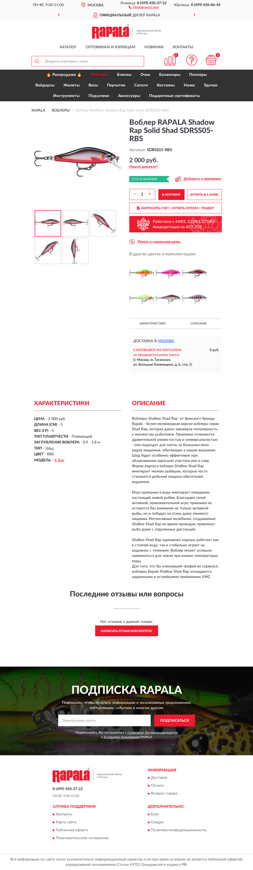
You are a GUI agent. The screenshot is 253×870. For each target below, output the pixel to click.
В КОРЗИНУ (171, 194)
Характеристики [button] (152, 323)
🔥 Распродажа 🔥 (64, 75)
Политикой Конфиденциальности (152, 732)
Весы (93, 85)
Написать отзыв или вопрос (127, 631)
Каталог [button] (68, 47)
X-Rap (59, 460)
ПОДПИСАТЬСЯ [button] (174, 721)
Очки (145, 75)
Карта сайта (66, 822)
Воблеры (99, 75)
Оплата (157, 786)
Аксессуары (129, 96)
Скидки (157, 822)
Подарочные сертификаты (174, 96)
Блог (155, 814)
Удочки (211, 85)
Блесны (124, 75)
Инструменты (66, 96)
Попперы (198, 75)
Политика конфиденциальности (178, 830)
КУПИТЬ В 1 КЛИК (204, 194)
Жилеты (71, 85)
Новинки (154, 47)
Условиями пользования (122, 737)
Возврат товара (164, 794)
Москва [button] (166, 341)
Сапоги (141, 85)
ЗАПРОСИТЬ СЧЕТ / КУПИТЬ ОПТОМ (175, 208)
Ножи (189, 85)
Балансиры (169, 75)
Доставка (159, 778)
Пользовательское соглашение (82, 838)
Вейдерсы (44, 85)
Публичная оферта (72, 830)
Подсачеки (99, 96)
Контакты (183, 47)
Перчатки (116, 85)
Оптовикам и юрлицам (110, 47)
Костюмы (166, 85)
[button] (144, 6)
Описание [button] (199, 323)
